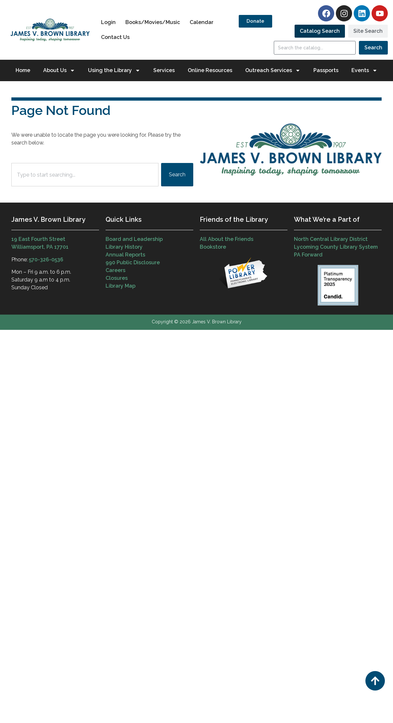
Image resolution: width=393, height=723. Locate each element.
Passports (325, 70)
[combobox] (84, 174)
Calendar (201, 22)
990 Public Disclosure (133, 262)
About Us (59, 70)
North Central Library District (331, 239)
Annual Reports (125, 255)
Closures (117, 278)
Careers (115, 270)
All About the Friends (226, 239)
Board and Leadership (134, 239)
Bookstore (213, 247)
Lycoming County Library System (336, 247)
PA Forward (308, 255)
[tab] (320, 31)
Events (364, 70)
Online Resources (210, 70)
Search (373, 47)
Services (164, 70)
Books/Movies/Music (152, 22)
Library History (124, 247)
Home (23, 70)
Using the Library (114, 70)
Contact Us (115, 37)
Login (108, 22)
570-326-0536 (46, 259)
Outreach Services (272, 70)
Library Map (120, 286)
